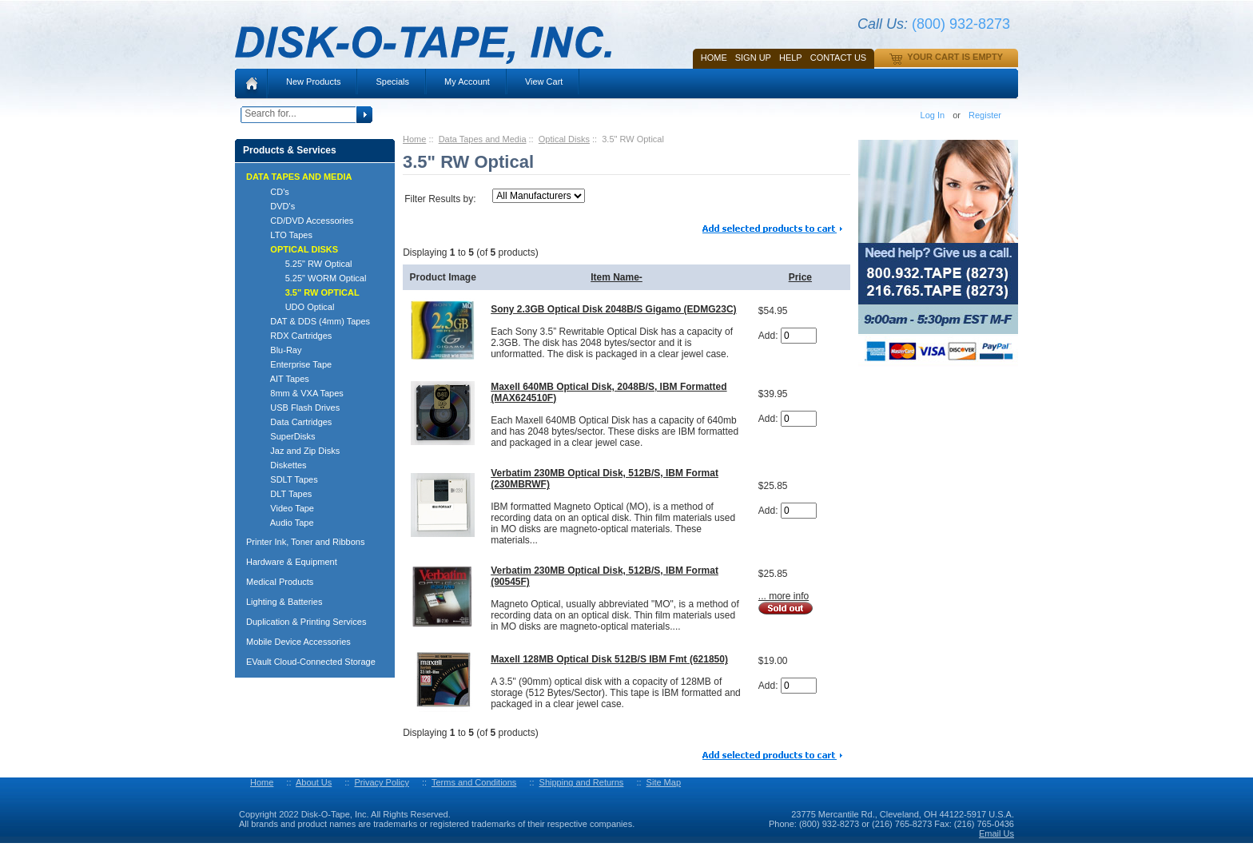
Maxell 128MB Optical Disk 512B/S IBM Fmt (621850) (609, 659)
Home (714, 57)
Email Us (996, 833)
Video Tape (285, 508)
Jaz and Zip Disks (298, 450)
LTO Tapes (284, 235)
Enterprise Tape (294, 364)
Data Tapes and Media (483, 139)
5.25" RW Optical (304, 263)
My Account (467, 81)
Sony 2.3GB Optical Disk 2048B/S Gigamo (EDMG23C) (613, 309)
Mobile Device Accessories (298, 641)
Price (800, 277)
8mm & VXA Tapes (300, 393)
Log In (933, 115)
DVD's (275, 206)
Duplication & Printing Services (306, 621)
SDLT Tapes (287, 479)
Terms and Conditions (474, 782)
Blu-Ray (278, 350)
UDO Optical (295, 307)
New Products (313, 81)
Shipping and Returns (581, 782)
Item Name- (616, 277)
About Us (314, 782)
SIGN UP (753, 57)
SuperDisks (286, 436)
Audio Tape (285, 522)
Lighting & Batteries (284, 601)
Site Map (663, 782)
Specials (392, 81)
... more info (783, 596)
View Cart (544, 81)
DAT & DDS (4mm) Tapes (313, 321)
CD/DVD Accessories (304, 220)
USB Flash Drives (298, 407)
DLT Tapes (284, 494)
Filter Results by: (439, 199)
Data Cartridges (294, 422)
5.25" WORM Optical (311, 278)
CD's (272, 192)
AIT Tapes (282, 379)
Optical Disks (564, 139)
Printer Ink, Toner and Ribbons (305, 542)
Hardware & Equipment (291, 562)
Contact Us (838, 57)
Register (985, 115)
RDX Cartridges (294, 335)
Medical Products (279, 582)
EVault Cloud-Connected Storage (311, 661)
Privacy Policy (381, 782)
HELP (790, 57)
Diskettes (281, 465)
